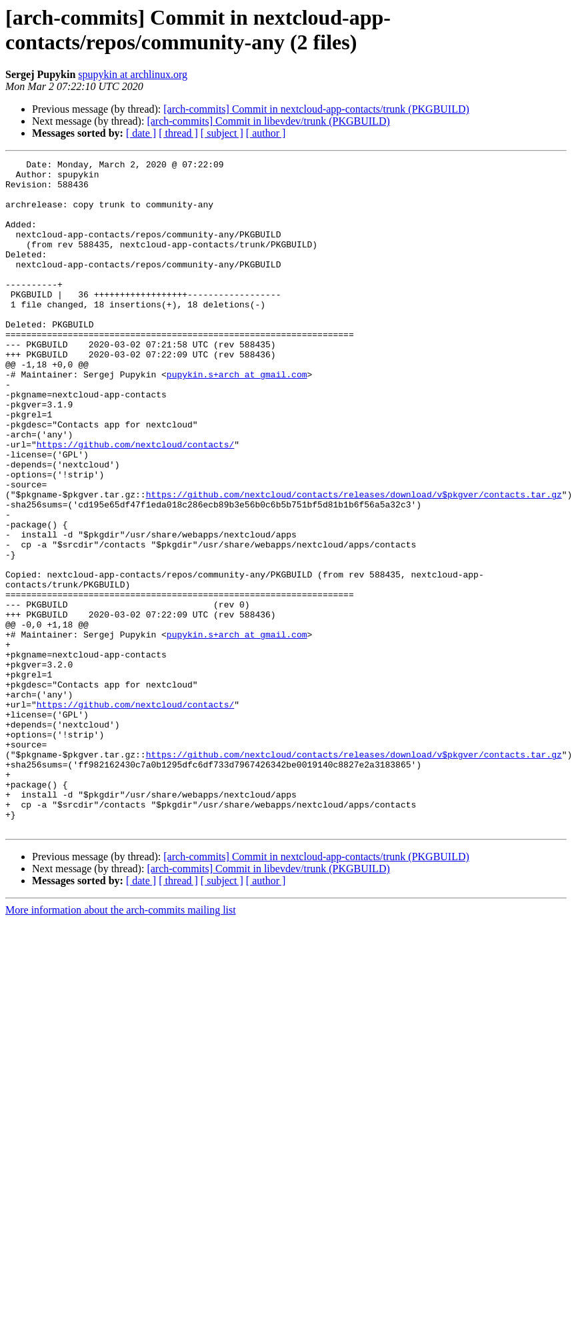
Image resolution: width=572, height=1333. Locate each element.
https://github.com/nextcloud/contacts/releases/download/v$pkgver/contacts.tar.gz (354, 562)
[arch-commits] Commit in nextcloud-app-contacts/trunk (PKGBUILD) (316, 109)
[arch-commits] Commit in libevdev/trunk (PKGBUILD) (268, 121)
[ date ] (141, 133)
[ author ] (266, 133)
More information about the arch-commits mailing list (120, 1044)
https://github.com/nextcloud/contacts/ (135, 502)
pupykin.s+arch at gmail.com (237, 418)
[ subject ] (222, 133)
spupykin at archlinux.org (132, 74)
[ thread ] (178, 133)
